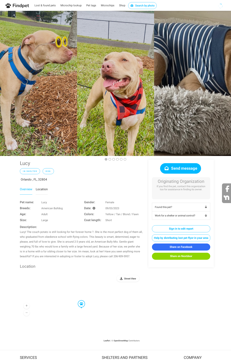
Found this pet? (181, 207)
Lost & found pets (45, 5)
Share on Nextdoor (181, 256)
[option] (38, 83)
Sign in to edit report (181, 228)
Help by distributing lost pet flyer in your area (181, 238)
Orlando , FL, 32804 (34, 179)
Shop (122, 5)
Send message (180, 168)
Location (42, 189)
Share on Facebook (181, 247)
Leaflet (107, 341)
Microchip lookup (71, 5)
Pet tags (91, 5)
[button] (79, 300)
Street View (130, 278)
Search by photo (142, 5)
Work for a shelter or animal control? (181, 215)
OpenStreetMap (121, 341)
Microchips (107, 5)
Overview (26, 189)
